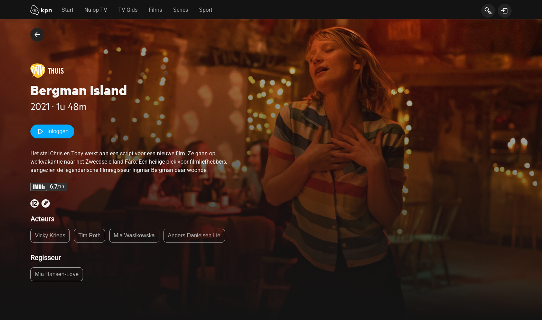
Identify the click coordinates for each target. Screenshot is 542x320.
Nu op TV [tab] (95, 10)
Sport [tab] (205, 10)
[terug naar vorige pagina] (37, 35)
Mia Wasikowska (134, 235)
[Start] (41, 11)
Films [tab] (155, 10)
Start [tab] (67, 10)
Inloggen (52, 131)
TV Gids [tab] (128, 10)
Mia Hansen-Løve (56, 274)
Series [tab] (180, 10)
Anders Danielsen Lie (194, 235)
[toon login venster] (505, 11)
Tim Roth (89, 235)
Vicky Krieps (50, 235)
